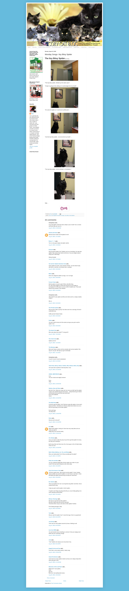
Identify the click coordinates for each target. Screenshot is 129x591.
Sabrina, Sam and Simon (55, 388)
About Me (34, 47)
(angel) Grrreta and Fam (54, 548)
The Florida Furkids (53, 307)
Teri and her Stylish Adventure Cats (57, 263)
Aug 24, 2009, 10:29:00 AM (55, 383)
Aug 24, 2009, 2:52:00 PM (54, 466)
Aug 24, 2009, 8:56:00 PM (54, 535)
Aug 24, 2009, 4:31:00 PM (54, 494)
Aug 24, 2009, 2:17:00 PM (54, 456)
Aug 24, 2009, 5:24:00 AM (54, 290)
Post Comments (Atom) (56, 583)
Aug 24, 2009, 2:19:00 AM (54, 245)
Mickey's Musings (53, 499)
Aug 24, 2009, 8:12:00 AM (54, 361)
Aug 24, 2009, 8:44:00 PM (54, 525)
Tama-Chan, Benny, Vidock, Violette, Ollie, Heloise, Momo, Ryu (64, 365)
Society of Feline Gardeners (44, 47)
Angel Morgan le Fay (67, 47)
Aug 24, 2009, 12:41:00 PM (55, 422)
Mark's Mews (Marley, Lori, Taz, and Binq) (59, 452)
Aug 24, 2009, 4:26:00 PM (54, 477)
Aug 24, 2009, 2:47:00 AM (54, 259)
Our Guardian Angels (56, 47)
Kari (50, 426)
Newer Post (48, 581)
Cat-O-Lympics (91, 47)
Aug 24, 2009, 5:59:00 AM (54, 325)
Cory (50, 215)
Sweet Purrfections (53, 557)
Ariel (50, 540)
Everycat (51, 249)
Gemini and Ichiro (53, 232)
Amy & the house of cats (55, 470)
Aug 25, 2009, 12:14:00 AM (55, 562)
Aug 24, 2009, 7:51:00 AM (54, 352)
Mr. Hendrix (51, 481)
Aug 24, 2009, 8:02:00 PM (54, 517)
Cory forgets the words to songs (57, 215)
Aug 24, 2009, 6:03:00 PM (54, 508)
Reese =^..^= (52, 241)
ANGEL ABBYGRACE (54, 374)
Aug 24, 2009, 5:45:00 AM (54, 316)
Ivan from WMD (52, 530)
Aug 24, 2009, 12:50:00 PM (55, 433)
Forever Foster (52, 282)
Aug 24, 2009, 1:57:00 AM (54, 236)
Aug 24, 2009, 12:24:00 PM (55, 398)
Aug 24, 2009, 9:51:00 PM (54, 543)
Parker (50, 320)
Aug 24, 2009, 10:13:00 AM (55, 369)
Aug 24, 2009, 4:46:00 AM (54, 269)
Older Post (81, 581)
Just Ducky (51, 521)
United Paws (84, 47)
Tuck (50, 513)
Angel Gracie (76, 47)
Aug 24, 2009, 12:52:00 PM (55, 447)
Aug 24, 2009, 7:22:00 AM (54, 342)
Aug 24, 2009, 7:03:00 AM (54, 334)
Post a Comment (51, 578)
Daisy (50, 418)
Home (29, 47)
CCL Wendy (51, 438)
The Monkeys (52, 347)
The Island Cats (52, 330)
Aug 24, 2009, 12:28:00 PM (55, 413)
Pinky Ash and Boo (53, 460)
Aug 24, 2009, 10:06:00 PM (55, 552)
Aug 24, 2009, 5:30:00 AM (54, 303)
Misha (50, 273)
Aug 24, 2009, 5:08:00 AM (54, 277)
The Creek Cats (52, 338)
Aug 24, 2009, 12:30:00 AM (55, 228)
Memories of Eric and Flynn (55, 566)
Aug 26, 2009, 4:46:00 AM (54, 575)
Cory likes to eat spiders (69, 215)
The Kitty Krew (52, 402)
